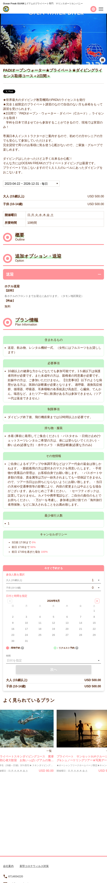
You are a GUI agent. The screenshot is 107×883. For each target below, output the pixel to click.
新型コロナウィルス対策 (34, 866)
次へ (53, 669)
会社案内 (8, 866)
